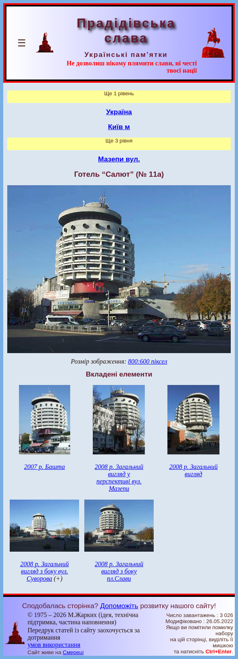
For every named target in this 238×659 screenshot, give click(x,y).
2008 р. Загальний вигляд (193, 470)
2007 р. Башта (44, 466)
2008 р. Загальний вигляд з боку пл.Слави (119, 571)
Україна (119, 112)
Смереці (73, 652)
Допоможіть (119, 606)
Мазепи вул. (119, 159)
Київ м (119, 127)
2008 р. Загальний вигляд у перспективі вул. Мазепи (119, 477)
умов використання (53, 644)
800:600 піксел (147, 361)
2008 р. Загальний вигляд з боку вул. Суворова (44, 571)
